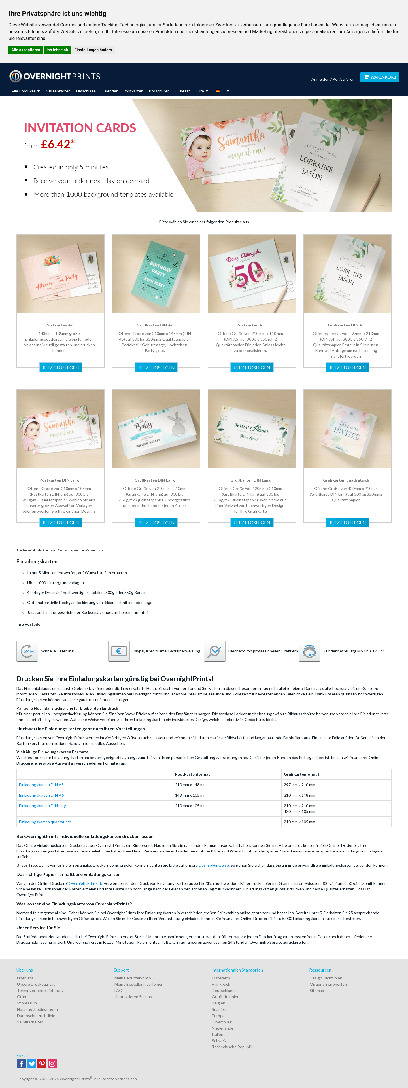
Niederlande (222, 1028)
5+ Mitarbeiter (30, 1021)
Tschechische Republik (232, 1046)
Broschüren (159, 90)
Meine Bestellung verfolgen (138, 984)
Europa (218, 1015)
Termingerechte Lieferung (40, 990)
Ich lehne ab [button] (57, 50)
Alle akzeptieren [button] (25, 50)
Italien (217, 1034)
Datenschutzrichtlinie (36, 1015)
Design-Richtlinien (326, 977)
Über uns (25, 977)
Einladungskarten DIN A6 (41, 795)
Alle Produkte (25, 90)
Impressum (27, 1002)
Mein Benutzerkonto (132, 977)
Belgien (218, 1002)
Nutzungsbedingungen (37, 1009)
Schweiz (219, 1040)
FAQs (119, 990)
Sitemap (317, 990)
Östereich (221, 977)
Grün (21, 996)
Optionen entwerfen (328, 984)
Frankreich (221, 984)
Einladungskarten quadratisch (45, 821)
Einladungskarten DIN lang (42, 805)
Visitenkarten (58, 90)
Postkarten (133, 90)
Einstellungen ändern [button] (93, 50)
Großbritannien (225, 996)
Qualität (182, 90)
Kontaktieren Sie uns (133, 996)
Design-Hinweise (214, 865)
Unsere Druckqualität (36, 984)
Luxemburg (222, 1021)
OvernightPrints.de (86, 883)
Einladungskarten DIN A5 (41, 784)
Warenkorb (380, 77)
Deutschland (223, 990)
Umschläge (86, 90)
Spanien (219, 1009)
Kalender (109, 90)
